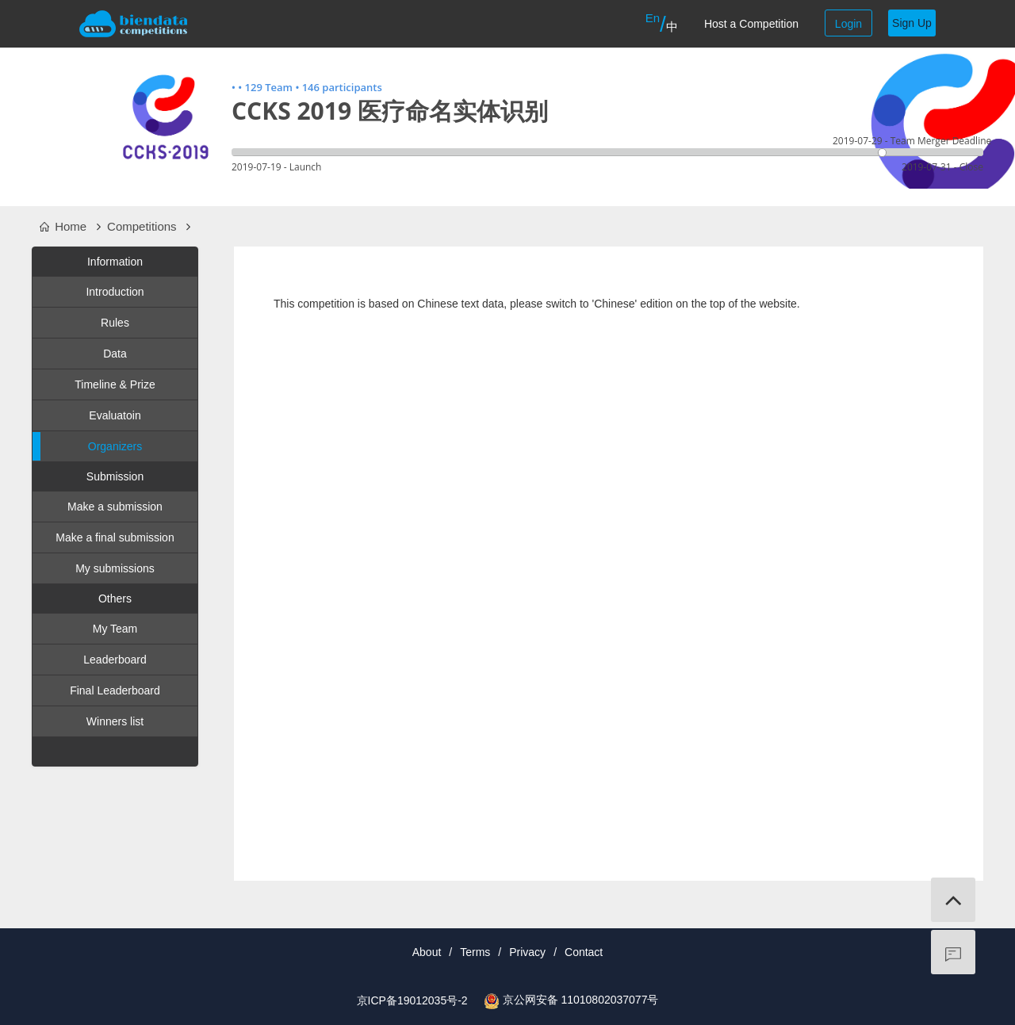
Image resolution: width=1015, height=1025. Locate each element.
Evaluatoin (114, 415)
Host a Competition (751, 23)
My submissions (115, 568)
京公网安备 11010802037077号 (581, 999)
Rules (115, 322)
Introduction (115, 291)
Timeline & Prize (115, 384)
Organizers (87, 446)
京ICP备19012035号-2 (412, 1000)
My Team (115, 628)
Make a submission (115, 506)
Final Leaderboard (115, 690)
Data (115, 353)
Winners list (115, 721)
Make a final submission (115, 537)
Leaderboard (114, 659)
